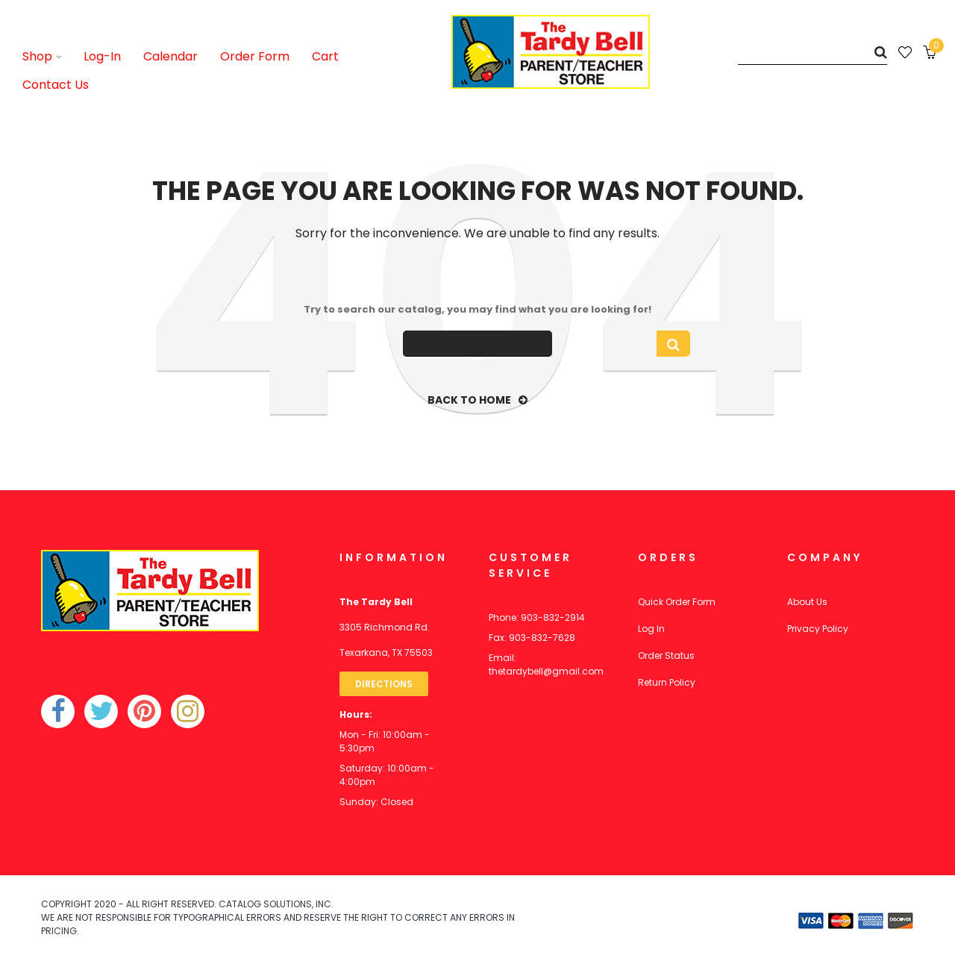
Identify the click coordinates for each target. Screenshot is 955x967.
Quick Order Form (677, 601)
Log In (651, 628)
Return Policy (666, 682)
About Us (807, 601)
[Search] (812, 52)
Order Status (666, 655)
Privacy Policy (817, 628)
